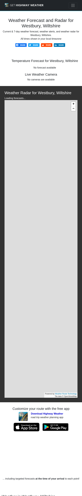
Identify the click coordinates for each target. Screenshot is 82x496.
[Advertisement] (41, 454)
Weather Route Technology (66, 394)
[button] (73, 104)
